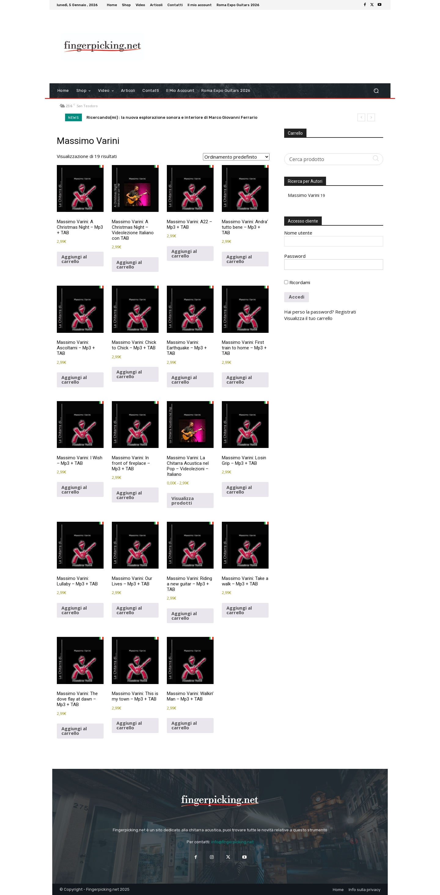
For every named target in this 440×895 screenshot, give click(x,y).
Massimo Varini (303, 195)
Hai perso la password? (309, 312)
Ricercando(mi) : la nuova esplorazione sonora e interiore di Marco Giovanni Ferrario (171, 117)
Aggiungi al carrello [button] (74, 259)
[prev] (361, 117)
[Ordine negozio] (236, 156)
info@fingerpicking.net (232, 842)
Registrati (345, 312)
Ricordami (297, 282)
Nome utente (298, 233)
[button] (376, 91)
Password (295, 256)
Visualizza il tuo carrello (308, 318)
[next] (371, 117)
